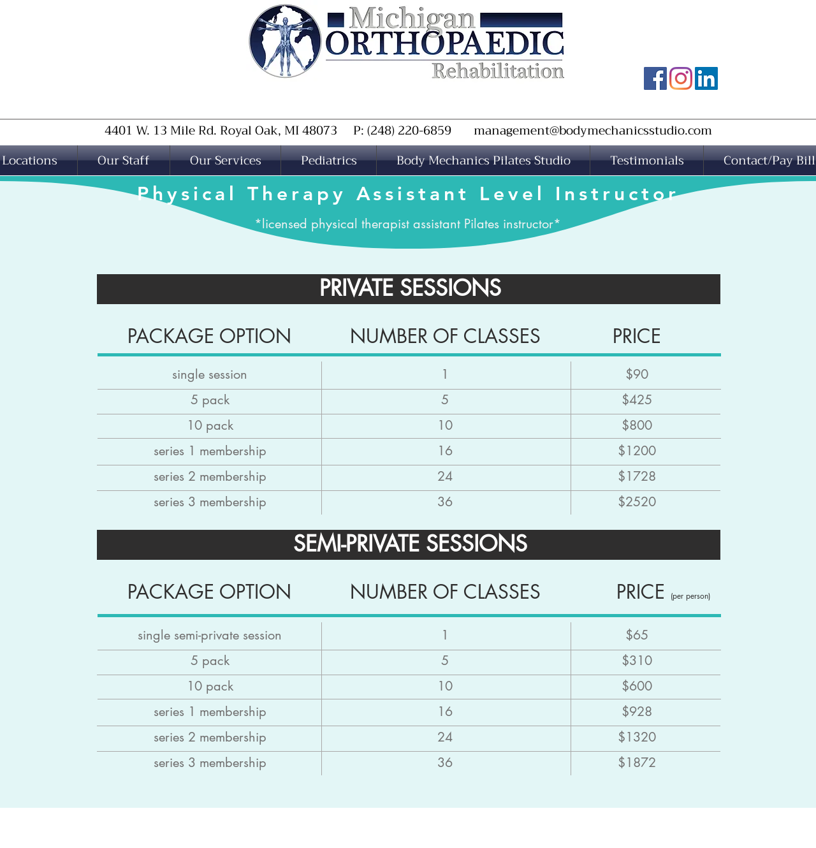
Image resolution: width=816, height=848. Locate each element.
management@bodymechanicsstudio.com (593, 130)
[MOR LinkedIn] (706, 78)
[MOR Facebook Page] (655, 78)
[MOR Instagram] (680, 78)
